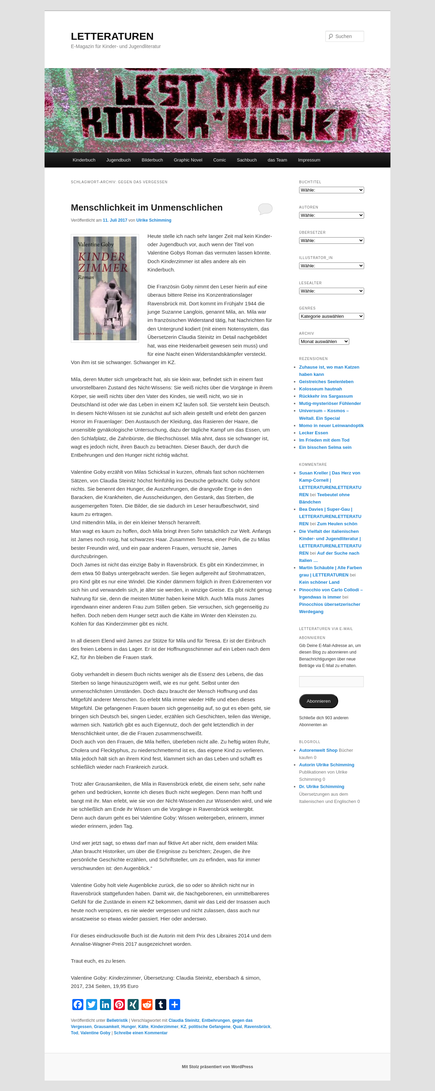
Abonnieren (319, 701)
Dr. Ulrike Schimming (321, 786)
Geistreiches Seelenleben (326, 381)
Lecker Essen (313, 432)
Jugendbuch (118, 160)
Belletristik (117, 1020)
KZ (183, 1026)
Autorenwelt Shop (318, 750)
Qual (237, 1026)
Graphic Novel (188, 160)
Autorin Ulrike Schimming (326, 764)
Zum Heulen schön (337, 523)
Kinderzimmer (164, 1026)
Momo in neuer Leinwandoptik (331, 425)
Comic (219, 160)
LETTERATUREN (112, 36)
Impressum (309, 160)
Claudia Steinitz (183, 1020)
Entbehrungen (216, 1020)
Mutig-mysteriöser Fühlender (330, 403)
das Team (277, 160)
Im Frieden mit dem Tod (324, 440)
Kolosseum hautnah (320, 388)
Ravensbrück (257, 1026)
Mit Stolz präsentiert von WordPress (217, 1066)
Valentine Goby (96, 1032)
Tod (74, 1032)
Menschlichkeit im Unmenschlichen (147, 207)
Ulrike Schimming (153, 220)
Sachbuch (247, 160)
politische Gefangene (209, 1026)
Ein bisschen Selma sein (325, 447)
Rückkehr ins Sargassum (326, 396)
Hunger (128, 1026)
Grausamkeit (106, 1026)
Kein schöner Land (319, 582)
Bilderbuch (152, 160)
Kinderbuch (84, 160)
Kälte (143, 1026)
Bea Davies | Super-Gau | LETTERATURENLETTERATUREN (330, 516)
